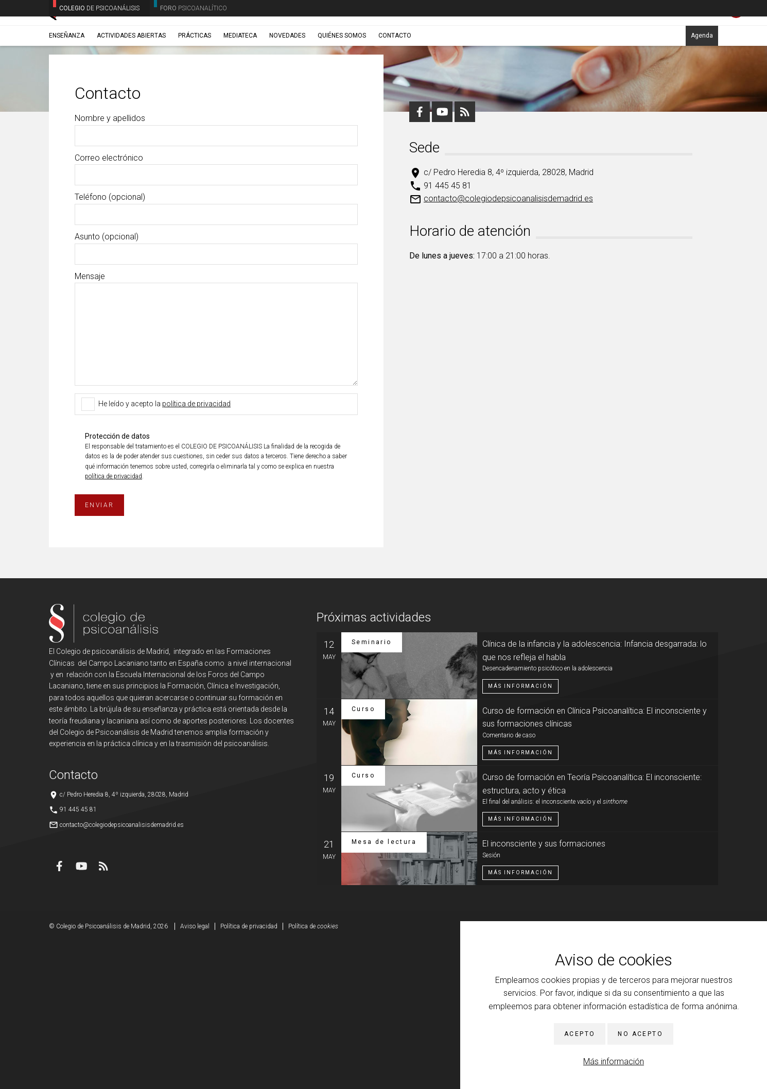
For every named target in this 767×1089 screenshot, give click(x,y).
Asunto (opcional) (106, 384)
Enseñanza (66, 80)
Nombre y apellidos (110, 265)
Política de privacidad (248, 1073)
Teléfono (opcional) (110, 344)
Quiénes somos (342, 80)
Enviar (99, 652)
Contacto (394, 80)
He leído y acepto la (158, 551)
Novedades (287, 80)
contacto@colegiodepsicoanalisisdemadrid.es (508, 346)
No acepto (640, 1034)
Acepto (579, 1034)
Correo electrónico (109, 305)
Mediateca (240, 80)
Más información (613, 1061)
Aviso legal (195, 1073)
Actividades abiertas (131, 80)
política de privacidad (196, 551)
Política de (313, 1073)
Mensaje (90, 423)
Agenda (702, 80)
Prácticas (194, 80)
